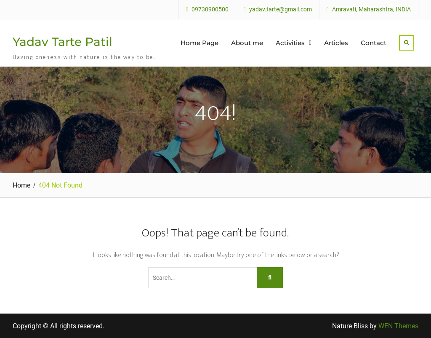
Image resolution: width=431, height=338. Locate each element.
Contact (373, 43)
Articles (336, 43)
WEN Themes (398, 326)
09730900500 (210, 9)
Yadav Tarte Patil (62, 42)
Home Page (199, 43)
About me (247, 43)
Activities (290, 43)
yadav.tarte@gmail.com (280, 9)
